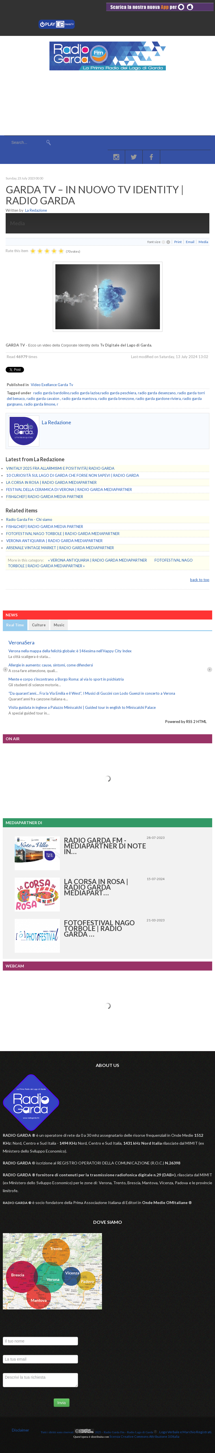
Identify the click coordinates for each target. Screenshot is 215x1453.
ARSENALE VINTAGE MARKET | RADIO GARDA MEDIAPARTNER (60, 547)
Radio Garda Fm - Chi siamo (29, 519)
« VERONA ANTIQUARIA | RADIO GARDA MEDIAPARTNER (98, 560)
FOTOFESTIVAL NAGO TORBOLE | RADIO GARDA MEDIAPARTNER (63, 533)
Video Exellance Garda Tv (52, 384)
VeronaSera (21, 642)
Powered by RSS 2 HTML (186, 721)
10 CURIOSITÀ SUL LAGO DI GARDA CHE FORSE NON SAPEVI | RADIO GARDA (72, 475)
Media (203, 242)
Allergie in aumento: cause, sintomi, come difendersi (50, 665)
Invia (61, 1402)
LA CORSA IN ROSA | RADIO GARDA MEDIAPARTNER (51, 482)
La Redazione (36, 210)
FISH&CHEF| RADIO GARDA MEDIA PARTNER (44, 496)
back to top (199, 579)
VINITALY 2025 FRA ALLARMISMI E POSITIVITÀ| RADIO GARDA (60, 468)
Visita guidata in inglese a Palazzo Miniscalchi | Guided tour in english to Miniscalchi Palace (82, 707)
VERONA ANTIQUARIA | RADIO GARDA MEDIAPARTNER (54, 540)
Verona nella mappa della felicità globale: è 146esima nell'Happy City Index (70, 651)
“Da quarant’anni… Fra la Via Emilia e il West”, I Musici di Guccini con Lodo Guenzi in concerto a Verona (91, 693)
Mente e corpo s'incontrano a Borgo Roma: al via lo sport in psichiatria (66, 679)
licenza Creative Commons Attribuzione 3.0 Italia (144, 1436)
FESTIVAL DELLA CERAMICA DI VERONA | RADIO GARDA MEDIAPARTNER (69, 489)
